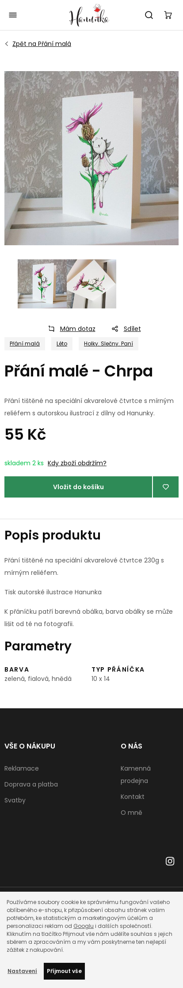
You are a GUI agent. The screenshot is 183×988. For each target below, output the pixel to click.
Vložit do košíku (78, 487)
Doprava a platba (31, 784)
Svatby (15, 800)
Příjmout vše (64, 971)
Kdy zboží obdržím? (77, 463)
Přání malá (41, 44)
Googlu (83, 926)
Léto (62, 343)
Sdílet (123, 328)
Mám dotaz (68, 328)
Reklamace (21, 768)
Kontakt (133, 796)
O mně (131, 812)
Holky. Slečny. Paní (108, 343)
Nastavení (22, 971)
